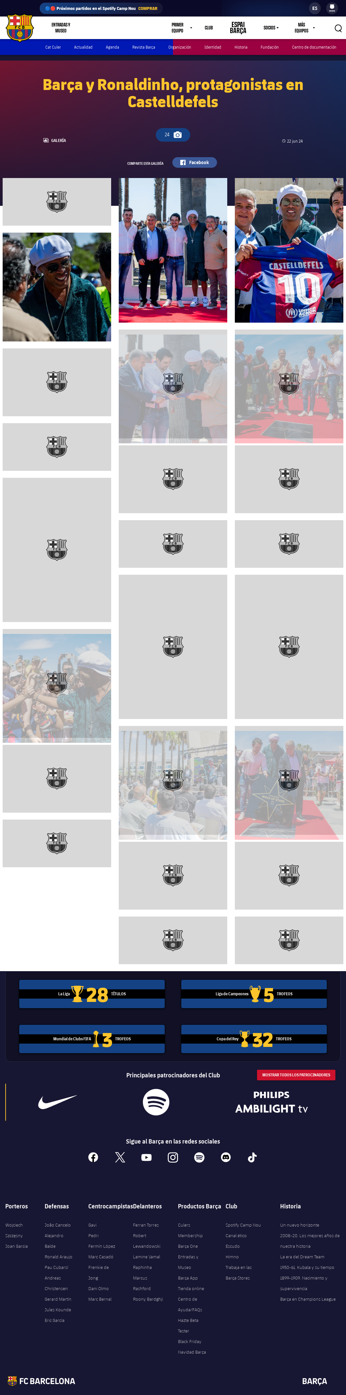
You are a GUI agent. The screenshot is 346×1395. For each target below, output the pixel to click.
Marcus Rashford (142, 1272)
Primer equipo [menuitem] (186, 27)
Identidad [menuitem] (212, 47)
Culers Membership (190, 1219)
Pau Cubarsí (56, 1255)
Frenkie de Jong (98, 1261)
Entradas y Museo (188, 1250)
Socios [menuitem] (268, 27)
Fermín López (101, 1234)
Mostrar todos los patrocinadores (296, 1063)
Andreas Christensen (56, 1272)
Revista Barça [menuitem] (143, 47)
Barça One (188, 1234)
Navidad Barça (192, 1340)
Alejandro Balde (54, 1229)
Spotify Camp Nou (243, 1213)
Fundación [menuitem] (270, 47)
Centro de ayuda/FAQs (301, 1388)
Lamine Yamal (146, 1245)
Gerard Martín (58, 1287)
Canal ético (236, 1224)
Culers (123, 27)
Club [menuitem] (218, 27)
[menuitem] (332, 6)
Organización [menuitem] (179, 47)
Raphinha (142, 1255)
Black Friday (189, 1329)
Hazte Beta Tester (188, 1314)
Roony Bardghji (148, 1287)
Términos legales (135, 1388)
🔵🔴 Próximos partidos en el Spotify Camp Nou (101, 8)
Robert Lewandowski (146, 1229)
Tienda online (191, 1277)
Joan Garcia (16, 1234)
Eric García (55, 1308)
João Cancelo (58, 1213)
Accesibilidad (234, 1388)
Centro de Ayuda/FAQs (190, 1293)
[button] (338, 28)
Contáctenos (264, 1388)
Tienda (98, 27)
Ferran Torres (146, 1213)
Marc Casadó (100, 1245)
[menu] (332, 8)
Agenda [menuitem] (112, 47)
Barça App (188, 1266)
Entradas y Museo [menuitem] (61, 27)
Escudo (233, 1234)
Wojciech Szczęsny (14, 1219)
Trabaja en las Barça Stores (239, 1261)
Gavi (92, 1213)
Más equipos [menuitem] (301, 27)
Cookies (208, 1388)
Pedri (93, 1224)
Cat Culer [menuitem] (53, 47)
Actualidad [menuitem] (83, 47)
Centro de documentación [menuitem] (314, 47)
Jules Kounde (58, 1298)
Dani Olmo (98, 1277)
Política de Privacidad (175, 1388)
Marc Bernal (99, 1287)
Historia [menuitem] (241, 47)
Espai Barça (242, 27)
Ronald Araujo (58, 1245)
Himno (232, 1245)
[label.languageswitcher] (315, 8)
